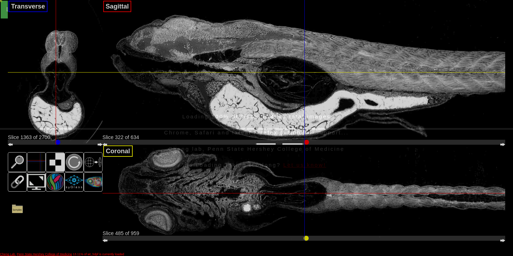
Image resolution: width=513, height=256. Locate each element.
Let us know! (304, 165)
